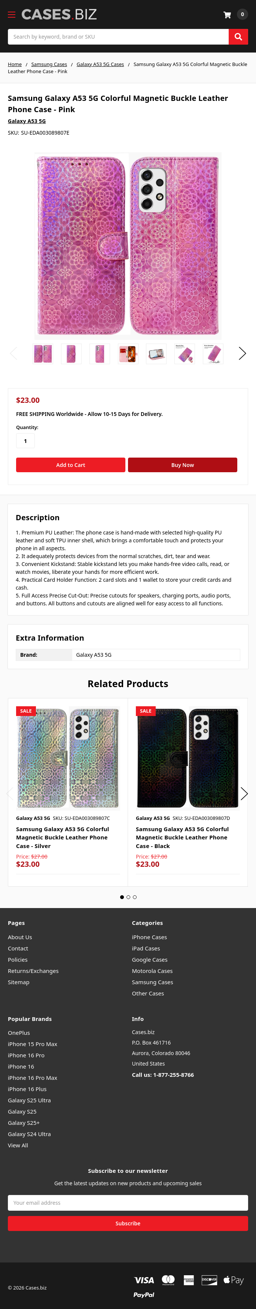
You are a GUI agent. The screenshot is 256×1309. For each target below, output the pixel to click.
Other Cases (148, 988)
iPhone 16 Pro (26, 1051)
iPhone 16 (21, 1062)
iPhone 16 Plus (27, 1084)
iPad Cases (146, 943)
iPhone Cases (149, 932)
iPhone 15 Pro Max (32, 1039)
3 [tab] (135, 893)
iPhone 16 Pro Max (32, 1073)
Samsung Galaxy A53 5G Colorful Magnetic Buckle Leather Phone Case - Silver (62, 833)
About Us (20, 932)
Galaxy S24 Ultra (29, 1129)
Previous (13, 353)
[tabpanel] (68, 788)
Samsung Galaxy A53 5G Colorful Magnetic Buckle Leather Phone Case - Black (182, 833)
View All (18, 1141)
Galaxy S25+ (24, 1118)
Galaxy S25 (22, 1107)
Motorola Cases (152, 966)
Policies (18, 955)
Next (242, 353)
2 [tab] (128, 893)
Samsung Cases (152, 977)
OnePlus (19, 1028)
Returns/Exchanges (33, 966)
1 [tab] (122, 893)
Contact (18, 943)
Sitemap (19, 977)
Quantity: (27, 427)
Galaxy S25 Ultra (29, 1096)
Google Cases (150, 955)
